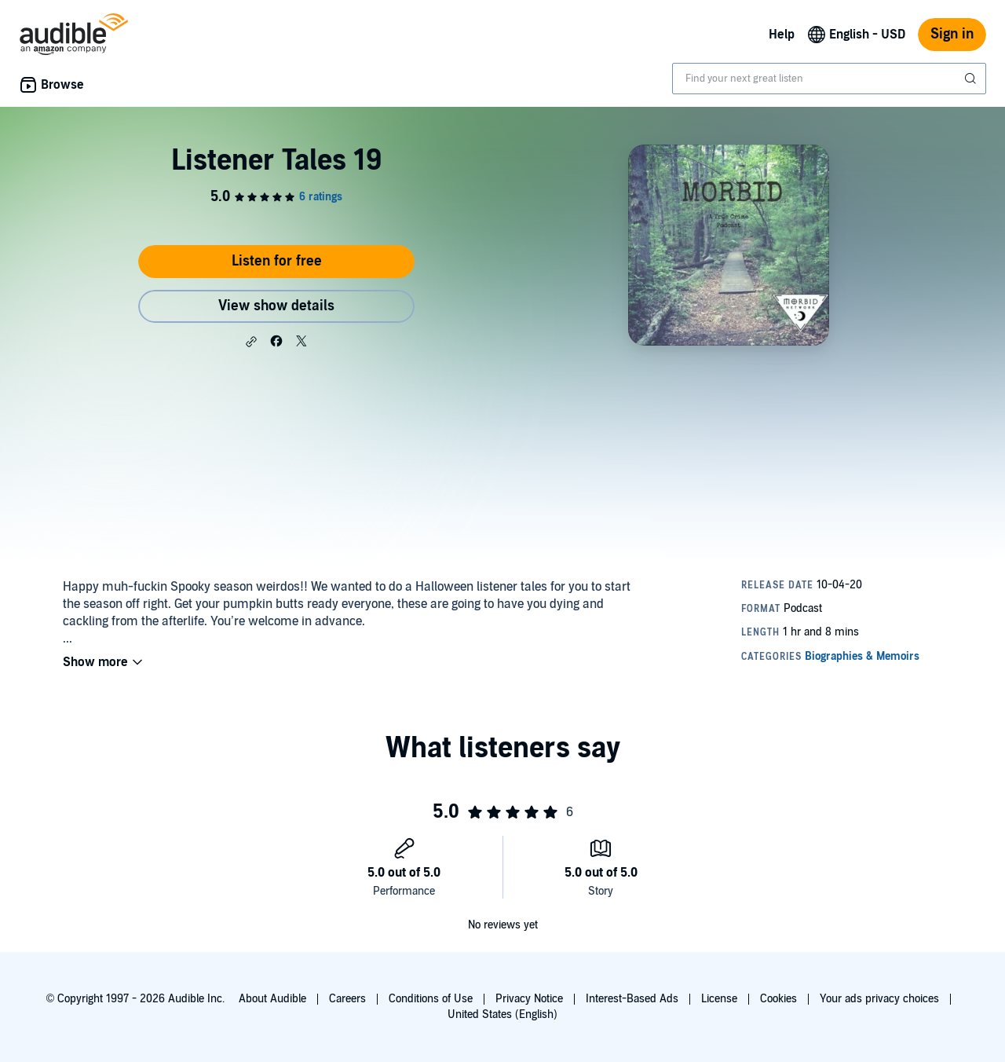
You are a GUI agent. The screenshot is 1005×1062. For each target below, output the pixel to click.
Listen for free (277, 261)
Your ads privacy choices (879, 998)
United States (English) (502, 1014)
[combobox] (829, 78)
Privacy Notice (529, 998)
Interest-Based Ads (632, 998)
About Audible (272, 998)
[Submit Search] (972, 78)
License (719, 998)
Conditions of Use (431, 998)
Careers (347, 998)
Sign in (952, 34)
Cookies (778, 998)
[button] (251, 341)
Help (782, 34)
